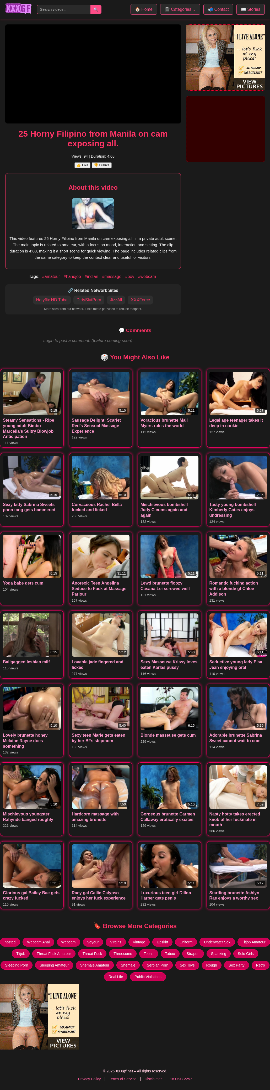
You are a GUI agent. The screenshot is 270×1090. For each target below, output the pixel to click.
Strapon (193, 954)
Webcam (68, 942)
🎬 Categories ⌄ (180, 9)
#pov (130, 276)
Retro (260, 965)
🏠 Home (144, 9)
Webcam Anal (38, 942)
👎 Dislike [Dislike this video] (102, 165)
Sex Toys (187, 965)
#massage (112, 276)
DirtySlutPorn (89, 300)
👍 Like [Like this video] (82, 165)
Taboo (170, 954)
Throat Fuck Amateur (54, 954)
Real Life (116, 977)
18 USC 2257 (181, 1079)
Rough (211, 965)
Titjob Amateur (254, 942)
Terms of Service (122, 1079)
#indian (92, 276)
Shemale (128, 965)
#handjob (73, 276)
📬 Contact (218, 9)
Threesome (123, 954)
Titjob (20, 954)
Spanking (218, 954)
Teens (148, 954)
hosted (9, 942)
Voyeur (93, 942)
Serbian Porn (157, 965)
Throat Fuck (92, 954)
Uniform (186, 942)
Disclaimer (153, 1079)
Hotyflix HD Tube (52, 300)
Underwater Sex (217, 942)
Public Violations (147, 977)
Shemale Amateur (94, 965)
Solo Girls (246, 954)
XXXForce (140, 300)
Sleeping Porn (16, 965)
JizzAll (116, 300)
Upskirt (162, 942)
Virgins (115, 942)
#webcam (147, 276)
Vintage (139, 942)
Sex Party (237, 965)
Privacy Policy (89, 1079)
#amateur (51, 276)
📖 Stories (250, 9)
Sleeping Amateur (54, 965)
